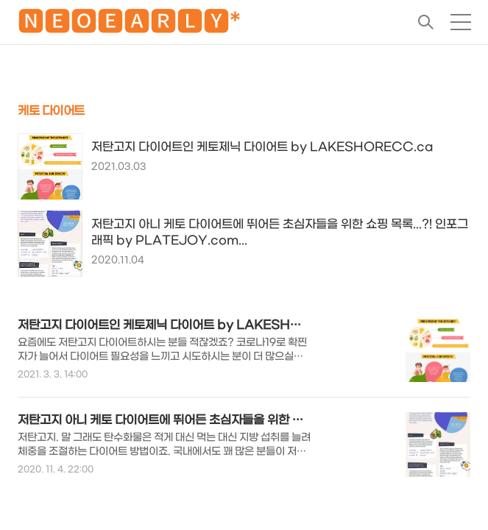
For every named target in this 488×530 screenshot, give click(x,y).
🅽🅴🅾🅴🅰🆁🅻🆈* (129, 24)
